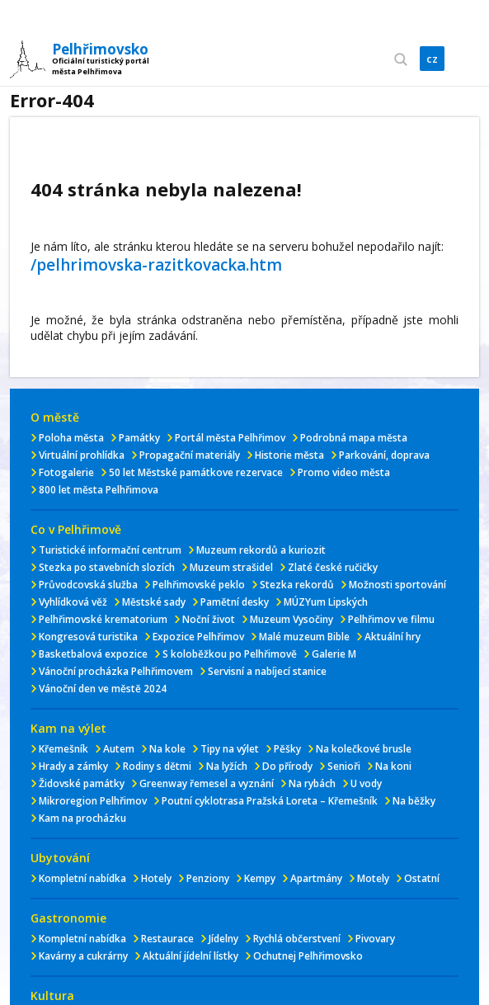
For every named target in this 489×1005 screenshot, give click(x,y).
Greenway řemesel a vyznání (206, 783)
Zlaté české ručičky (333, 567)
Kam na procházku (82, 818)
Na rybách (312, 783)
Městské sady (154, 602)
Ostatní (422, 878)
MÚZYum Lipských (326, 602)
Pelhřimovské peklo (199, 585)
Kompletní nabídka (82, 878)
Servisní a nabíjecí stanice (267, 671)
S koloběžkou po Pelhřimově (229, 654)
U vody (366, 783)
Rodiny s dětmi (157, 766)
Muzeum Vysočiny (291, 619)
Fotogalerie (66, 472)
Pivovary (375, 939)
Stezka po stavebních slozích (107, 567)
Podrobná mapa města (353, 438)
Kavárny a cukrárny (83, 956)
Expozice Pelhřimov (198, 637)
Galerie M (334, 654)
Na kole (167, 749)
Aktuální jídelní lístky (190, 956)
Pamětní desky (234, 602)
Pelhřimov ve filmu (391, 619)
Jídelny (223, 939)
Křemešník (63, 749)
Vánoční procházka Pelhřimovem (116, 671)
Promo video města (344, 472)
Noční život (208, 619)
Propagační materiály (189, 455)
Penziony (207, 878)
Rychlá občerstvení (297, 939)
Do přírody (287, 766)
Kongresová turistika (88, 637)
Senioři (343, 766)
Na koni (393, 766)
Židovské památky (82, 783)
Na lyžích (226, 766)
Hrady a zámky (73, 766)
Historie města (289, 455)
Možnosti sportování (397, 585)
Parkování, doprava (384, 455)
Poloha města (71, 438)
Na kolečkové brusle (363, 749)
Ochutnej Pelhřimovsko (308, 956)
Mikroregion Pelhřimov (93, 801)
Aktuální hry (392, 637)
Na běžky (414, 801)
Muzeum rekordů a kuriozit (261, 550)
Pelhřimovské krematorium (103, 619)
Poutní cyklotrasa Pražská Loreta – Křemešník (270, 801)
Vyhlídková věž (73, 602)
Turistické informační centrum (110, 550)
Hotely (156, 878)
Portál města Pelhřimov (230, 438)
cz (432, 58)
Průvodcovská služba (88, 585)
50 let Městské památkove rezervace (196, 472)
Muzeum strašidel (231, 567)
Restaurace (167, 939)
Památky (139, 438)
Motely (373, 878)
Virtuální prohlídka (82, 455)
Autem (118, 749)
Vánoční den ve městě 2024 (103, 689)
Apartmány (316, 878)
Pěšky (287, 749)
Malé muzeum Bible (304, 637)
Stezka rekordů (297, 585)
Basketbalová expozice (93, 654)
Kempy (259, 878)
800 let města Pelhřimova (98, 490)
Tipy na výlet (229, 749)
